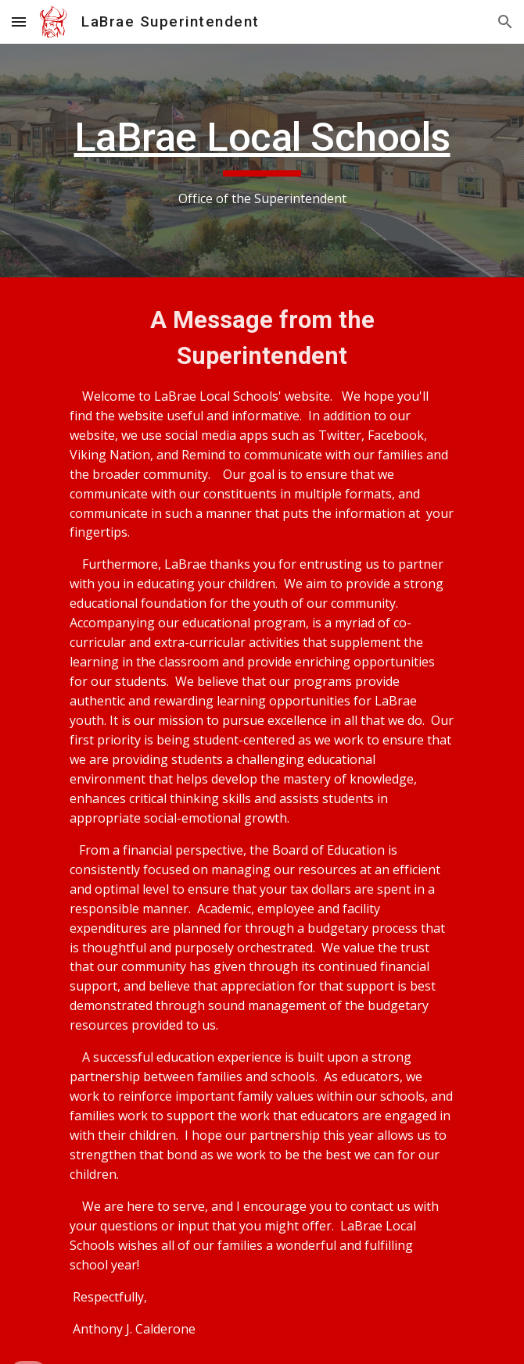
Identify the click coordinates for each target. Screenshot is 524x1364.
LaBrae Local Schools (262, 137)
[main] (261, 160)
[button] (19, 21)
